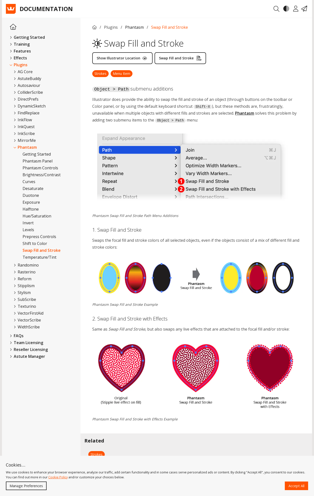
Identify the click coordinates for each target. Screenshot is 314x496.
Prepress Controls (39, 236)
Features (20, 51)
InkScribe (24, 133)
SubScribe (25, 299)
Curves (29, 181)
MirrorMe (25, 140)
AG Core (23, 71)
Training (20, 44)
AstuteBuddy (27, 78)
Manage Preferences (26, 485)
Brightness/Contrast (42, 174)
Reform (22, 279)
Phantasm (25, 147)
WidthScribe (27, 327)
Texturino (25, 306)
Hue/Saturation (37, 216)
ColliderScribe (28, 92)
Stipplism (24, 285)
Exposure (31, 202)
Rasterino (25, 272)
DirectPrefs (26, 99)
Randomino (26, 265)
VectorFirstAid (28, 313)
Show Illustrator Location (122, 58)
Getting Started (27, 37)
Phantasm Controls (40, 168)
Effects (18, 58)
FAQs (17, 335)
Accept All (296, 485)
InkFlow (23, 119)
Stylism (22, 292)
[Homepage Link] (13, 27)
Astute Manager (27, 356)
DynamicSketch (30, 106)
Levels (28, 229)
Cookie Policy (58, 477)
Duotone (31, 195)
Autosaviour (27, 85)
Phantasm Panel (37, 161)
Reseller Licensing (29, 349)
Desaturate (33, 188)
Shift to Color (35, 243)
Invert (28, 223)
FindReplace (26, 113)
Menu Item (121, 73)
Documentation (46, 9)
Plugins (18, 64)
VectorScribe (27, 320)
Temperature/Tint (39, 257)
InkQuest (24, 126)
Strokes (100, 73)
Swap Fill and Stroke (42, 250)
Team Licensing (26, 342)
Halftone (31, 209)
